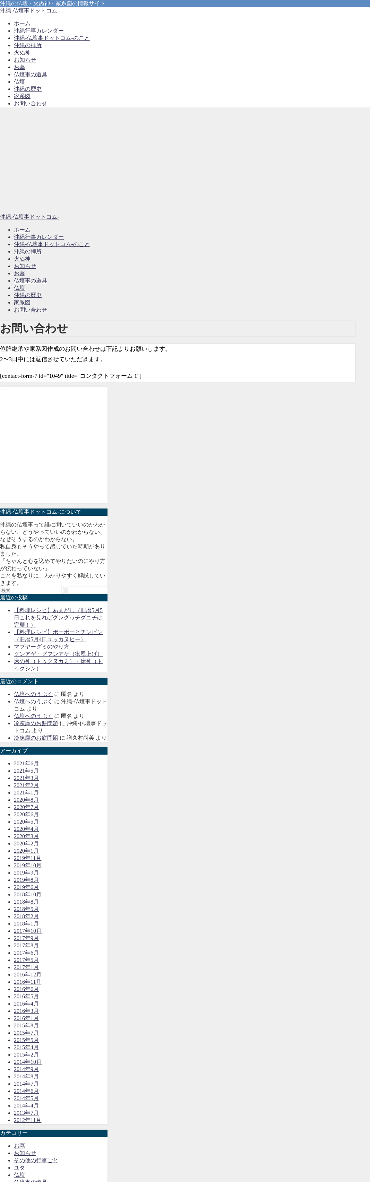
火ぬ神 (22, 52)
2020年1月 (26, 851)
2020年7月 (26, 807)
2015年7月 (26, 1033)
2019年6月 (26, 887)
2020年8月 (26, 800)
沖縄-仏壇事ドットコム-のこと (52, 38)
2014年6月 (26, 1091)
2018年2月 (26, 916)
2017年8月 (26, 945)
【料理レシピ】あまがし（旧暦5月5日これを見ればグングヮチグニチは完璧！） (58, 617)
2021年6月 (26, 763)
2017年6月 (26, 953)
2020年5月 (26, 822)
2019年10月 (28, 865)
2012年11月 (27, 1120)
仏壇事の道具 (30, 74)
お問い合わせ (30, 103)
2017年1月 (26, 967)
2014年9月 (26, 1069)
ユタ (19, 1168)
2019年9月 (26, 873)
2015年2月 (26, 1055)
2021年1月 (26, 793)
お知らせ (25, 60)
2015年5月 (26, 1040)
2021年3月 (26, 778)
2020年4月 (26, 829)
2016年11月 (27, 982)
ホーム (22, 23)
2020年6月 (26, 814)
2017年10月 (28, 931)
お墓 (19, 67)
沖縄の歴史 (28, 89)
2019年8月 (26, 880)
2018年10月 (28, 894)
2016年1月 (26, 1018)
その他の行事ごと (36, 1160)
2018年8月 (26, 902)
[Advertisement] (185, 161)
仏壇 (19, 82)
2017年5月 (26, 960)
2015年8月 (26, 1025)
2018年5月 (26, 909)
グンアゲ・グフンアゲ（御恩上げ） (58, 654)
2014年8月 (26, 1076)
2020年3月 (26, 836)
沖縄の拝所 (28, 45)
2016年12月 (28, 974)
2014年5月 (26, 1098)
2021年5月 (26, 771)
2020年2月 (26, 843)
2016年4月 (26, 1004)
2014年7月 (26, 1084)
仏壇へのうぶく (33, 694)
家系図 (22, 96)
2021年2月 (26, 785)
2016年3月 (26, 1011)
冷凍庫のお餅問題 (36, 723)
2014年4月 (26, 1106)
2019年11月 (27, 858)
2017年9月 (26, 938)
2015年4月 (26, 1047)
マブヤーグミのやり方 (41, 647)
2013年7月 (26, 1113)
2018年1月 (26, 924)
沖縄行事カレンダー (39, 31)
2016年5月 (26, 996)
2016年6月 (26, 989)
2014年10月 (28, 1062)
